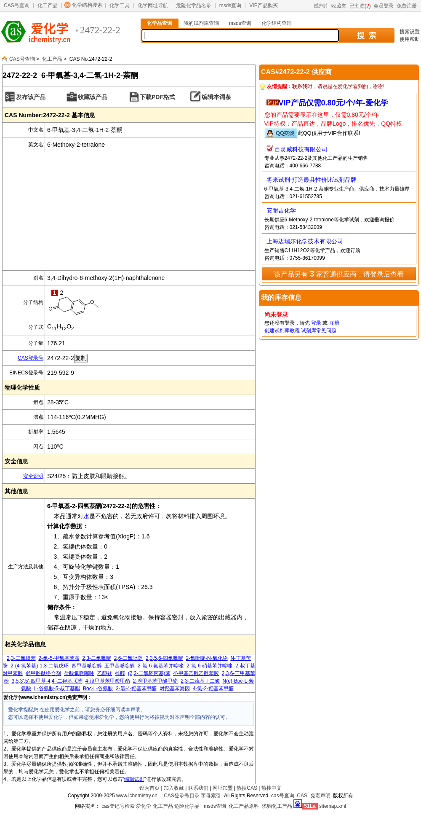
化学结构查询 (276, 23)
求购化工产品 (277, 806)
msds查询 (230, 5)
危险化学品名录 (193, 5)
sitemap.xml (332, 806)
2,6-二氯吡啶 (128, 658)
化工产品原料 (244, 806)
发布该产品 (30, 97)
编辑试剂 (134, 779)
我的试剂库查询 (201, 23)
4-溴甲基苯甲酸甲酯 (107, 681)
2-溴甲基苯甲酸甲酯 (155, 681)
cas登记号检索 (118, 806)
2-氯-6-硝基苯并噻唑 (209, 666)
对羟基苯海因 (175, 688)
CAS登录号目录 (182, 796)
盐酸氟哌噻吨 (79, 673)
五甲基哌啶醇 (119, 666)
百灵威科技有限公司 (301, 149)
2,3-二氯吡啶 (96, 658)
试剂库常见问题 (318, 331)
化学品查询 (159, 23)
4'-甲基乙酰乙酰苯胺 (196, 673)
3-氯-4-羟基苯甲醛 (136, 688)
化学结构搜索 (87, 5)
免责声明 (320, 796)
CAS (302, 796)
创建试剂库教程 (282, 331)
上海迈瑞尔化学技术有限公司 (304, 241)
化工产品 (47, 5)
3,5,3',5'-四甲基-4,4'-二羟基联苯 (47, 681)
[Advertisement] (129, 211)
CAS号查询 (16, 5)
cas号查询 (282, 796)
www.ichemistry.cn (136, 796)
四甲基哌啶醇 (87, 666)
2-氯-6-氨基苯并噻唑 (161, 666)
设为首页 (149, 788)
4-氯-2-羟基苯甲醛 (213, 688)
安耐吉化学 (281, 210)
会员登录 (383, 6)
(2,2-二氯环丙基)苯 (149, 673)
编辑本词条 (216, 97)
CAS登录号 (30, 358)
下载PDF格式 (157, 97)
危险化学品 (187, 806)
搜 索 (366, 35)
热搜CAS (247, 788)
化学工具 (119, 5)
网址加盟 (223, 788)
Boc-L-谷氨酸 (98, 688)
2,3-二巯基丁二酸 (200, 681)
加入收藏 (174, 788)
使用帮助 (410, 39)
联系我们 (198, 788)
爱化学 (143, 806)
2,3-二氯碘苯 (21, 658)
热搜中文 (271, 788)
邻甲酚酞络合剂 (43, 673)
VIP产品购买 (263, 5)
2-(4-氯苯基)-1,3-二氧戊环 (40, 666)
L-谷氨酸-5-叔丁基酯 (57, 688)
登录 (316, 323)
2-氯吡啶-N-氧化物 (206, 658)
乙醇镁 (104, 673)
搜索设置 (410, 32)
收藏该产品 (92, 97)
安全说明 (33, 476)
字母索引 (211, 796)
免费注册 (407, 6)
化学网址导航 (153, 5)
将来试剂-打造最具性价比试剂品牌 (311, 179)
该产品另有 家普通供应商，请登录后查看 (339, 273)
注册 (334, 323)
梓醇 (120, 673)
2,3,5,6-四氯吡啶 (164, 658)
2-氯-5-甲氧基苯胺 (58, 658)
